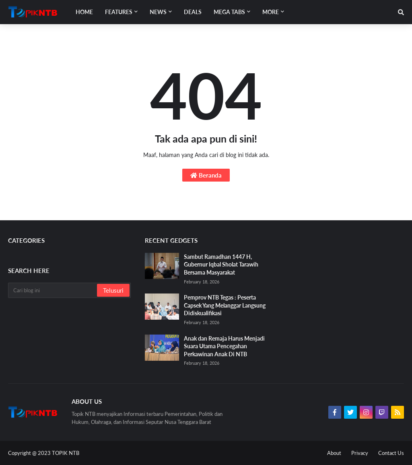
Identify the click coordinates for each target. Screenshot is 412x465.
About (334, 453)
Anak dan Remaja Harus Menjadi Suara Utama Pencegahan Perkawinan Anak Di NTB (224, 346)
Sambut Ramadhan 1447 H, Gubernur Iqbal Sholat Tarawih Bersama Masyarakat (221, 264)
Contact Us (391, 453)
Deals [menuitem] (193, 11)
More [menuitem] (270, 11)
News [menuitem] (158, 11)
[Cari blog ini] (53, 290)
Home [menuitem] (84, 11)
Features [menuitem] (118, 11)
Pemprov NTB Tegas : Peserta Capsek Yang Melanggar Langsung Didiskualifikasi (225, 305)
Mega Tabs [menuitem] (229, 11)
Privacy (359, 453)
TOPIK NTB (65, 453)
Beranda (206, 175)
